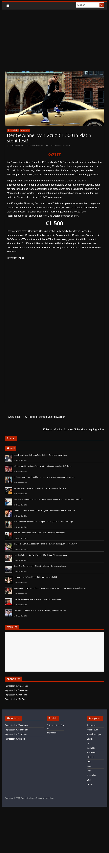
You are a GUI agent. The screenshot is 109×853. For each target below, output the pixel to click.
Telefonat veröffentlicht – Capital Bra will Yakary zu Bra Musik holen (40, 610)
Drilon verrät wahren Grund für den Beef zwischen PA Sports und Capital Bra (44, 477)
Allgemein (25, 130)
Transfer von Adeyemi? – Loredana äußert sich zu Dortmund (37, 599)
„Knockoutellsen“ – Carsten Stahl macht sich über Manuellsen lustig (40, 555)
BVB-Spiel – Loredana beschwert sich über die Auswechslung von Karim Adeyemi (45, 544)
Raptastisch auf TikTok (15, 699)
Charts (90, 739)
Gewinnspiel (59, 146)
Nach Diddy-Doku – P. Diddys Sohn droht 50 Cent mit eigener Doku (40, 455)
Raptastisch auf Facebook (16, 686)
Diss (89, 743)
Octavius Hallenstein (36, 146)
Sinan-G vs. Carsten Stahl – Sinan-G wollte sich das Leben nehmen (40, 566)
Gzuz (68, 146)
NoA (89, 766)
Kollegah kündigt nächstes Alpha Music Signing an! (73, 429)
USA (89, 780)
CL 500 (51, 146)
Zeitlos (90, 784)
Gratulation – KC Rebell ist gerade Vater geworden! (35, 416)
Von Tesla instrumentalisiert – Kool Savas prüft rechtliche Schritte (39, 533)
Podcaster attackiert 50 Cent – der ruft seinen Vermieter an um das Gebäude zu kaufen (48, 499)
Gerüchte (91, 748)
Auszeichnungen (94, 734)
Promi (89, 771)
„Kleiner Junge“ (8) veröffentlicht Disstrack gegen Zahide (36, 577)
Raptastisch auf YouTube (16, 695)
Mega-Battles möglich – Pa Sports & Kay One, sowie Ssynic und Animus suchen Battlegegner (50, 588)
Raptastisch (12, 130)
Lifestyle (90, 757)
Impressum (51, 733)
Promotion (91, 775)
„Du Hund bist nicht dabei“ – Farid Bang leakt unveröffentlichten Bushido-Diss (44, 510)
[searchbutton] (101, 5)
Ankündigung (92, 730)
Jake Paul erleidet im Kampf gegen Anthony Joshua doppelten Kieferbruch (43, 466)
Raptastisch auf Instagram (16, 690)
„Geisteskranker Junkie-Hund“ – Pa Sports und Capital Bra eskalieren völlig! (43, 521)
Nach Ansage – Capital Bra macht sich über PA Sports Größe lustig (40, 488)
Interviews (91, 752)
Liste (89, 761)
